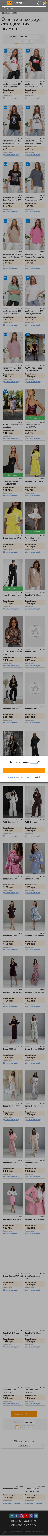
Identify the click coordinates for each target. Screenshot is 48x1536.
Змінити (11, 777)
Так (24, 770)
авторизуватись (26, 777)
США (34, 762)
